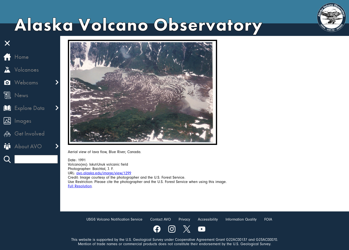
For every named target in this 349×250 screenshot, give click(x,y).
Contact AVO (160, 219)
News (21, 95)
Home (21, 57)
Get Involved (29, 133)
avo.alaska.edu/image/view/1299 (103, 173)
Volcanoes (26, 70)
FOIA (268, 219)
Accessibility (208, 219)
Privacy (184, 219)
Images (22, 121)
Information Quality (241, 219)
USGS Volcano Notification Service (114, 219)
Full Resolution (80, 186)
